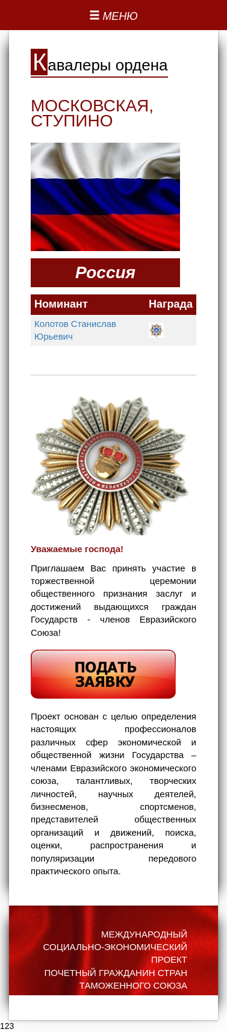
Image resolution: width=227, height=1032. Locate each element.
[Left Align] (113, 17)
